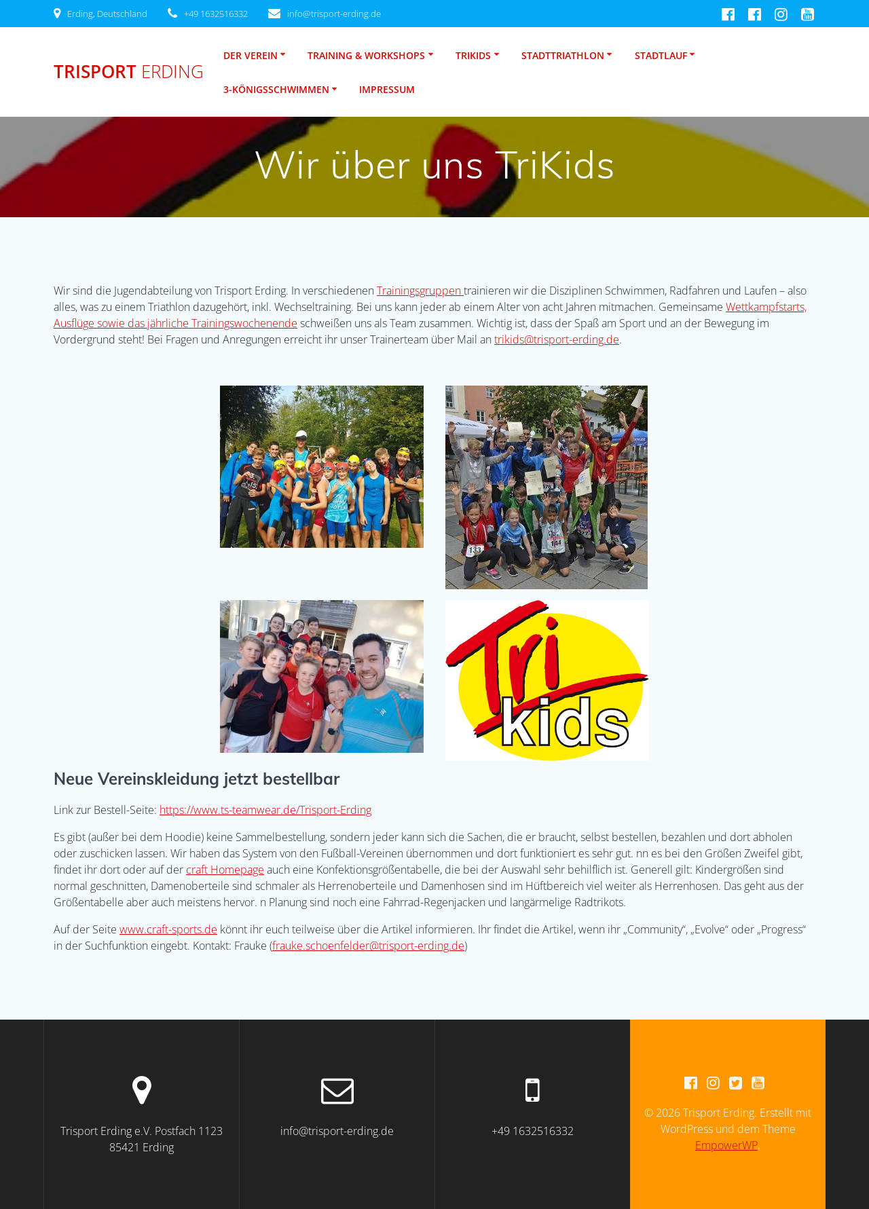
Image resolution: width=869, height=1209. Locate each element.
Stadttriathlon (562, 55)
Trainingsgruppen (420, 290)
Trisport (129, 72)
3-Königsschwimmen (276, 89)
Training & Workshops (366, 55)
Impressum (387, 89)
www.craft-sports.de (168, 929)
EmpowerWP (726, 1145)
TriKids (473, 55)
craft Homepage (225, 869)
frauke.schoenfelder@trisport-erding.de (368, 945)
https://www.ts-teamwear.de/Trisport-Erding (265, 809)
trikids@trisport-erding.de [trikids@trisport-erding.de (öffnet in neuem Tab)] (556, 339)
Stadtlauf (661, 55)
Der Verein (250, 55)
